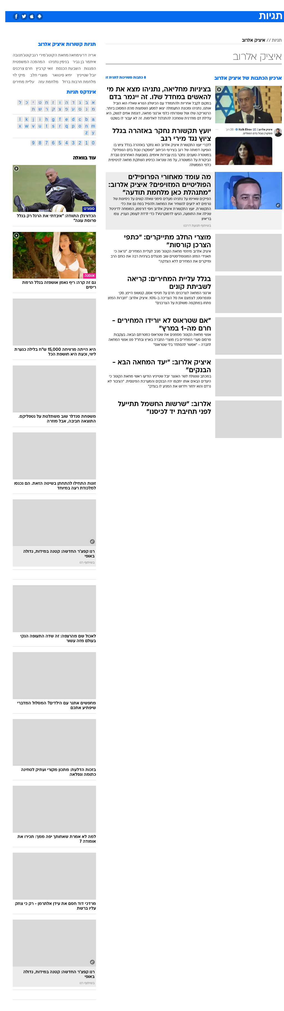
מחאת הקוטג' (51, 55)
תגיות (272, 40)
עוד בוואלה (79, 158)
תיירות (118, 5)
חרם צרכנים (17, 68)
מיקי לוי (13, 75)
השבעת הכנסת (63, 68)
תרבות (196, 5)
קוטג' (22, 55)
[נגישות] (7, 5)
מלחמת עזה (43, 81)
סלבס (180, 5)
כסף (166, 5)
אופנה (80, 5)
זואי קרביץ (39, 68)
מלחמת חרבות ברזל (74, 81)
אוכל (152, 5)
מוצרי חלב (33, 75)
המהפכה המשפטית (23, 61)
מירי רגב (33, 55)
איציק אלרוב (248, 40)
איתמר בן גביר (79, 61)
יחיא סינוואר (57, 75)
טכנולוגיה (99, 5)
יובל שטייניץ (81, 75)
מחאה (69, 55)
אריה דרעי (82, 55)
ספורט (213, 5)
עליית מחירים (18, 81)
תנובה (12, 55)
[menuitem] (209, 5)
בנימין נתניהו (53, 61)
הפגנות (85, 68)
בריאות (136, 5)
